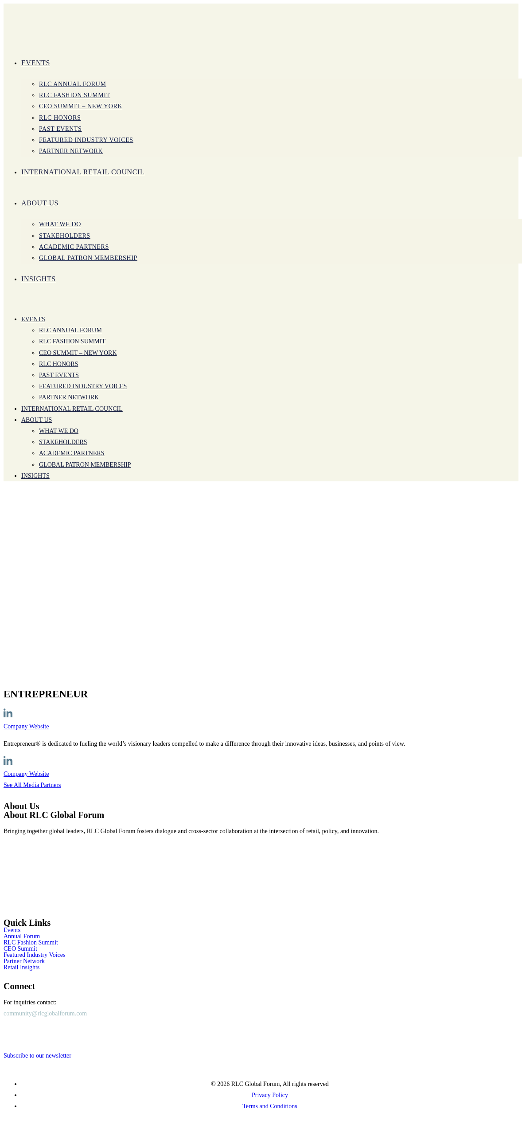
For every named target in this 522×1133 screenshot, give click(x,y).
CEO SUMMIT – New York (78, 353)
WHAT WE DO (58, 431)
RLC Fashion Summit (72, 341)
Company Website (26, 726)
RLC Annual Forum (70, 330)
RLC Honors (58, 364)
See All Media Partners (32, 785)
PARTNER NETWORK (69, 397)
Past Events (59, 375)
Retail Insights (21, 967)
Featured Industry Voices (83, 386)
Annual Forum (22, 936)
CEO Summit (20, 949)
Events (33, 319)
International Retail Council (72, 408)
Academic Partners (72, 453)
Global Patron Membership (85, 464)
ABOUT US (36, 420)
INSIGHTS (35, 475)
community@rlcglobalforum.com (45, 1013)
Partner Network (24, 961)
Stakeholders (63, 442)
